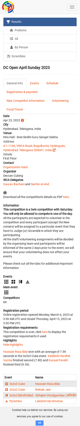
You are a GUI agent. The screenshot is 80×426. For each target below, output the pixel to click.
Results (14, 21)
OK (39, 423)
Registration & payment (22, 92)
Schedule (52, 83)
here (66, 197)
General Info (15, 83)
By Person (19, 47)
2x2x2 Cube (14, 389)
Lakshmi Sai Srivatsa (49, 401)
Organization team (15, 167)
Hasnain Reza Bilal (15, 351)
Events (34, 83)
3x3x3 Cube (14, 384)
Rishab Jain (43, 389)
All (14, 38)
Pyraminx (13, 401)
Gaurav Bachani (14, 184)
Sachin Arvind (40, 184)
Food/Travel (15, 109)
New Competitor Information (26, 100)
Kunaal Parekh (58, 360)
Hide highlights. (13, 344)
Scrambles (16, 56)
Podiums (18, 30)
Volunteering (60, 100)
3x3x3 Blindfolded (18, 395)
